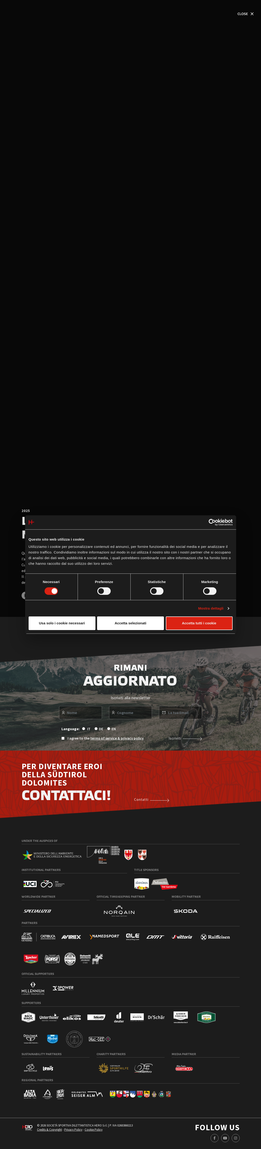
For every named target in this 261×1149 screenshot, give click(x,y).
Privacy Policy (73, 1131)
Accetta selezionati (130, 623)
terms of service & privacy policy (117, 739)
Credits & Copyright (49, 1131)
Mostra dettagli (210, 608)
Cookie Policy (93, 1131)
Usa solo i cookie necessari (62, 623)
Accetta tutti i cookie (199, 623)
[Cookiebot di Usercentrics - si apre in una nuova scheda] (212, 522)
